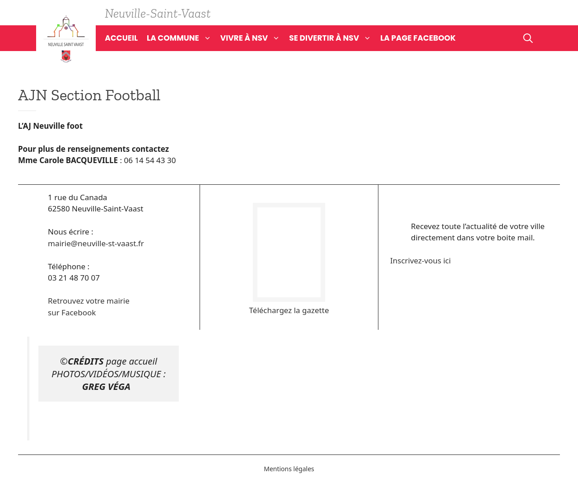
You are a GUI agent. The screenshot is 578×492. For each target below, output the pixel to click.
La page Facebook (418, 38)
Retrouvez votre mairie (89, 300)
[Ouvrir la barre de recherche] (528, 38)
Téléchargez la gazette (289, 310)
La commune (183, 38)
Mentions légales (289, 468)
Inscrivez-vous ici (420, 260)
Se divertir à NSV (334, 38)
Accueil (121, 38)
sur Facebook (72, 312)
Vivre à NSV (254, 38)
